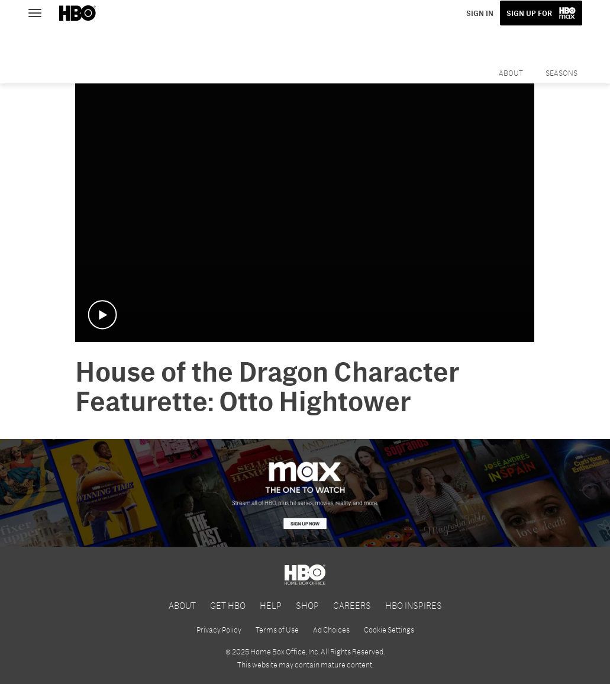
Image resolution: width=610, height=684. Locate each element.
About (511, 73)
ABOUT (182, 605)
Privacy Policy (218, 629)
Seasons (561, 73)
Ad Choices (331, 629)
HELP (271, 605)
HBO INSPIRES (413, 605)
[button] (102, 315)
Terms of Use (277, 629)
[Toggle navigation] (40, 12)
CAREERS (352, 605)
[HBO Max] (305, 493)
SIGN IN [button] (479, 13)
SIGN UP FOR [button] (529, 13)
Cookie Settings (389, 629)
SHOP (307, 605)
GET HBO (228, 605)
